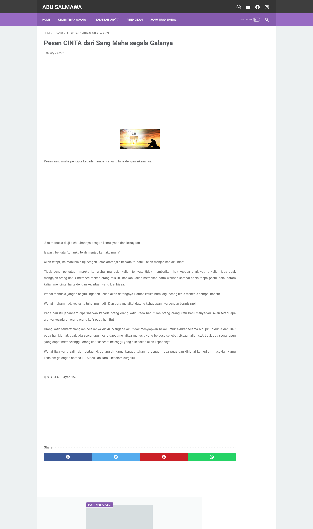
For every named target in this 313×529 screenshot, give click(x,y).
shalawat (235, 248)
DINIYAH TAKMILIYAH (224, 219)
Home (48, 15)
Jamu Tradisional (165, 15)
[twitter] (100, 480)
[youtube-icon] (246, 4)
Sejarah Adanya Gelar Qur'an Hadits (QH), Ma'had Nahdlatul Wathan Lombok (238, 151)
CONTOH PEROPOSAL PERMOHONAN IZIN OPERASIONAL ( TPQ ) (238, 180)
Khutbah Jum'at (109, 15)
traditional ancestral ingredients (231, 256)
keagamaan (252, 241)
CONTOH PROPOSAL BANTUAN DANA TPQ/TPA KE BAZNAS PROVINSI (235, 75)
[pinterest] (138, 480)
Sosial (252, 233)
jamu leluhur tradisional (225, 241)
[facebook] (63, 480)
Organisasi (218, 233)
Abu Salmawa (63, 4)
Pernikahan (236, 233)
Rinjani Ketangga (225, 302)
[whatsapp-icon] (236, 4)
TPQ (263, 233)
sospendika (221, 309)
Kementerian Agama (224, 226)
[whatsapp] (176, 480)
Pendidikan (136, 15)
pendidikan (218, 248)
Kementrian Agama (73, 15)
